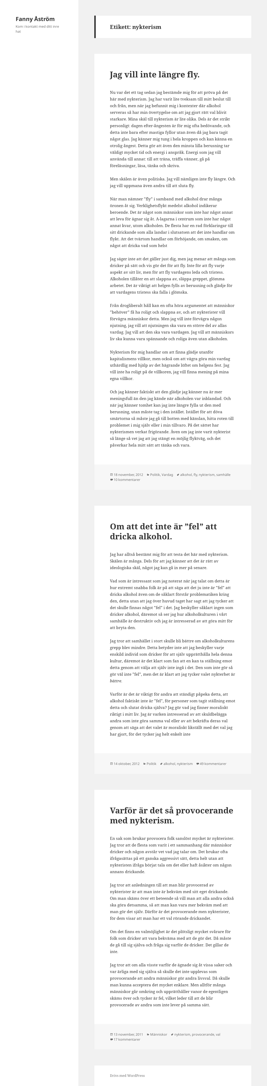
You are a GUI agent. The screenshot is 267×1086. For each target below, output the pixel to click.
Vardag (167, 474)
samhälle (223, 474)
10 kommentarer (127, 479)
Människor (158, 1034)
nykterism (207, 474)
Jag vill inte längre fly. (155, 74)
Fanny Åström (35, 19)
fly (195, 474)
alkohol (186, 474)
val (218, 1034)
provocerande (203, 1034)
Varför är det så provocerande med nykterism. (171, 815)
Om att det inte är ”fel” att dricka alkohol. (163, 531)
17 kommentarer (127, 1039)
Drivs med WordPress (127, 1075)
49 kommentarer (213, 763)
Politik (155, 474)
